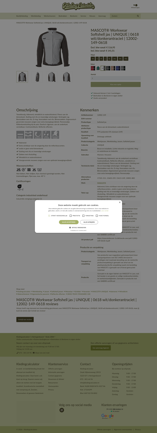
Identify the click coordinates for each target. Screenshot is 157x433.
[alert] (78, 216)
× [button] (119, 202)
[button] (78, 227)
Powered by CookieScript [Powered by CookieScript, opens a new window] (79, 230)
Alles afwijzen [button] (89, 222)
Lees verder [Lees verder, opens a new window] (105, 211)
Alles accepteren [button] (68, 222)
